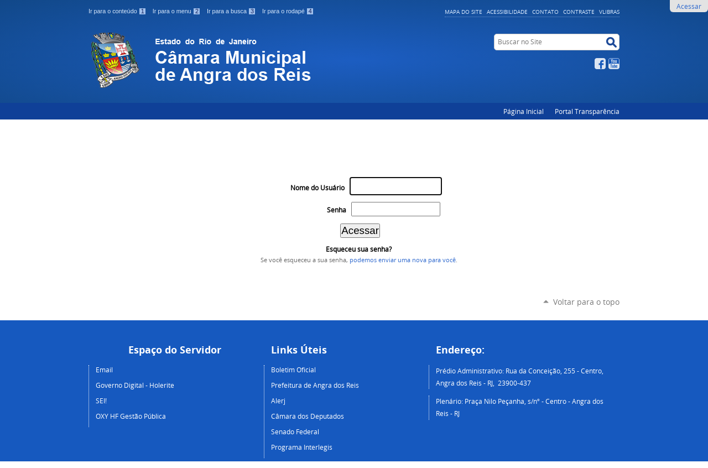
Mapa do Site (463, 11)
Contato (545, 11)
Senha (336, 210)
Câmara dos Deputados (307, 416)
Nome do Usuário (317, 188)
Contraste (579, 11)
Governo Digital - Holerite (135, 385)
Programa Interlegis (301, 447)
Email (104, 369)
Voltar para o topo (586, 302)
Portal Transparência (587, 111)
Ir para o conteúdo (118, 11)
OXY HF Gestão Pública (131, 416)
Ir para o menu (177, 11)
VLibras (609, 11)
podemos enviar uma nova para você (403, 260)
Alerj (278, 400)
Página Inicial (523, 111)
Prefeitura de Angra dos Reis (315, 385)
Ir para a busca (232, 11)
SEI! (101, 400)
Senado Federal (295, 431)
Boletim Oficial (293, 369)
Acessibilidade (507, 11)
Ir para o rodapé (288, 11)
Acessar (688, 6)
